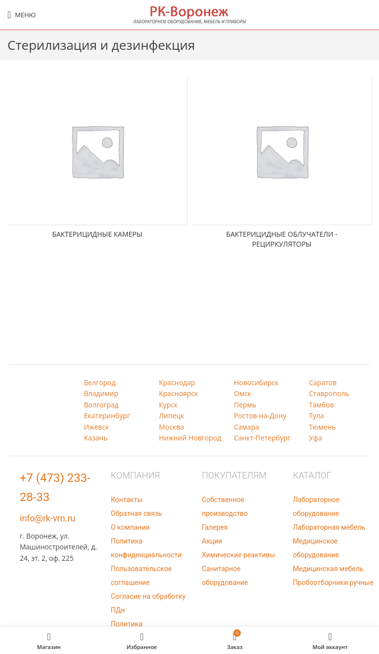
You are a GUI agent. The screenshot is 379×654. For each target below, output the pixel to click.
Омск (242, 393)
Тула (316, 415)
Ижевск (96, 427)
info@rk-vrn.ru (48, 518)
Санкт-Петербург (262, 437)
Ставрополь (329, 393)
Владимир (101, 393)
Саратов (323, 382)
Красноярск (178, 393)
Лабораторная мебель (329, 527)
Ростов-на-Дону (260, 415)
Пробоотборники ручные (333, 582)
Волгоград (101, 404)
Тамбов (321, 404)
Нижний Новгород (190, 437)
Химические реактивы (238, 555)
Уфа (315, 437)
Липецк (171, 415)
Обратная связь (136, 513)
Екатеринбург (107, 415)
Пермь (245, 404)
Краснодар (177, 382)
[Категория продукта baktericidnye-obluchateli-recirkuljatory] (282, 165)
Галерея (214, 527)
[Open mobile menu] (21, 15)
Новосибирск (256, 382)
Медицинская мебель (328, 569)
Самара (246, 427)
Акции (212, 541)
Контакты (127, 500)
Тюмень (322, 427)
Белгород (99, 382)
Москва (171, 427)
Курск (168, 404)
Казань (96, 437)
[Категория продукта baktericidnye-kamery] (97, 160)
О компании (130, 527)
